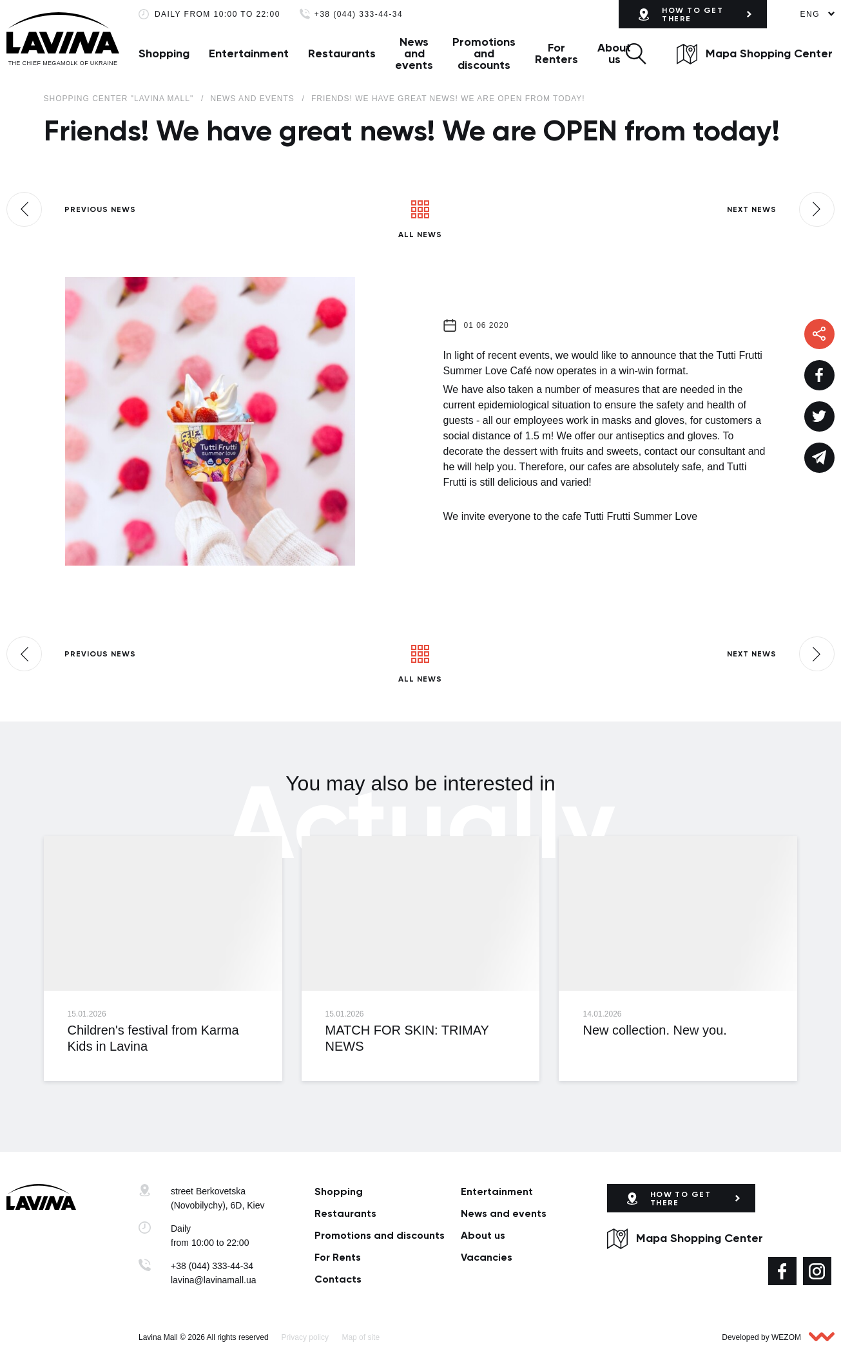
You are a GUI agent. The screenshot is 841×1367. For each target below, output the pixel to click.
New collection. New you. (654, 1030)
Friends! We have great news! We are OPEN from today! (448, 98)
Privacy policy (305, 1337)
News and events (414, 53)
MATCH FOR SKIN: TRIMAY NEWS (406, 1038)
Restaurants (342, 53)
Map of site (361, 1337)
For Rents (337, 1257)
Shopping (164, 53)
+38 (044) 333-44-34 (358, 14)
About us (614, 53)
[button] (636, 53)
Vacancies (486, 1257)
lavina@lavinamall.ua (213, 1280)
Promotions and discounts (484, 53)
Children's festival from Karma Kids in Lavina (153, 1038)
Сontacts (338, 1279)
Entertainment (249, 53)
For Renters (556, 53)
